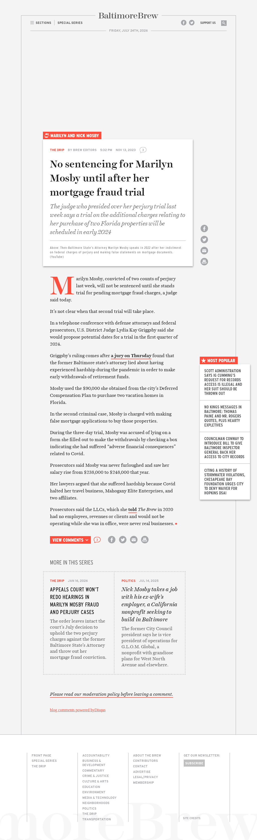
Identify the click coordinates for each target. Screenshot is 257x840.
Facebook (184, 23)
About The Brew (147, 755)
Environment (93, 792)
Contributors (145, 761)
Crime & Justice (95, 776)
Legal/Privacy (145, 777)
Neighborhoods (95, 803)
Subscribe (194, 763)
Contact (140, 766)
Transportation (96, 819)
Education (91, 787)
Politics (128, 581)
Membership (143, 782)
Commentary (93, 770)
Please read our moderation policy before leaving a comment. (111, 694)
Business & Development (93, 763)
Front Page (41, 755)
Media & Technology (99, 798)
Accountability (96, 755)
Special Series (44, 761)
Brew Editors (85, 150)
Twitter (192, 23)
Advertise (142, 772)
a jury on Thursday (131, 355)
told (132, 509)
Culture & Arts (95, 781)
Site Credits (192, 818)
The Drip (57, 150)
